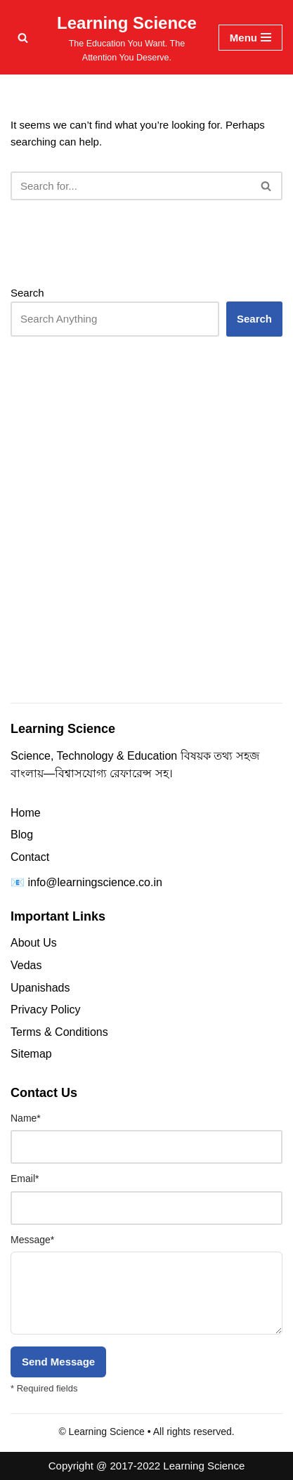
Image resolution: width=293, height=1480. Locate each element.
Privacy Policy (46, 1009)
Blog (22, 834)
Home (26, 813)
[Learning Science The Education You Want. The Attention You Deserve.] (126, 37)
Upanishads (40, 988)
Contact (30, 857)
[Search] (23, 37)
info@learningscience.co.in (94, 882)
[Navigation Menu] (250, 38)
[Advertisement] (146, 546)
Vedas (26, 965)
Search (27, 293)
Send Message (58, 1362)
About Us (34, 943)
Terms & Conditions (59, 1032)
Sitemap (31, 1054)
